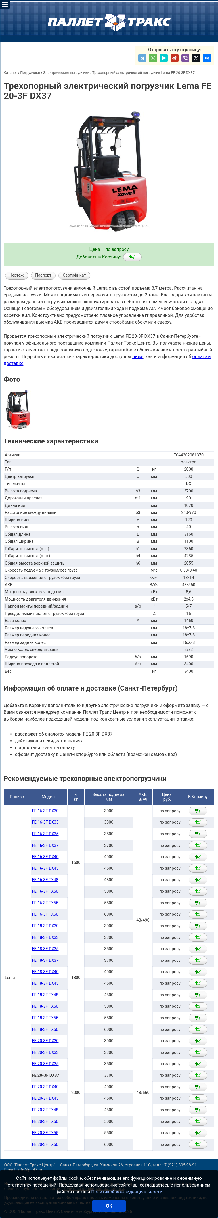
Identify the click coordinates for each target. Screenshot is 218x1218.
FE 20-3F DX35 (45, 1063)
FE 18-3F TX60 (45, 1029)
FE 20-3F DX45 (45, 1098)
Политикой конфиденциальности (126, 1192)
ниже (137, 356)
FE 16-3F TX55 (45, 903)
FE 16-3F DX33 (45, 822)
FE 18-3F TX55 (45, 1018)
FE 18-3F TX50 (45, 1006)
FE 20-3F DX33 (45, 1052)
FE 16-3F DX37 (45, 845)
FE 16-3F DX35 (45, 834)
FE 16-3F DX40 (45, 856)
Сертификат (74, 275)
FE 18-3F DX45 (45, 983)
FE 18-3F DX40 (45, 971)
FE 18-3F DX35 (45, 948)
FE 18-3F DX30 (45, 926)
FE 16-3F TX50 (45, 891)
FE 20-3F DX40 (45, 1087)
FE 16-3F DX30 (45, 811)
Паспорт (43, 275)
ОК (109, 1206)
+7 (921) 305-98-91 (179, 1165)
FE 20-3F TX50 (45, 1121)
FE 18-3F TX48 (45, 995)
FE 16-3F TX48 (45, 879)
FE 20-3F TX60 (45, 1144)
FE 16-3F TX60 (45, 914)
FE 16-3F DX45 (45, 868)
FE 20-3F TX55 (45, 1133)
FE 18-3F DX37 (45, 960)
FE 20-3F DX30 (45, 1040)
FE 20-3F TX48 (45, 1110)
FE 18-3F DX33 (45, 937)
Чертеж (16, 275)
